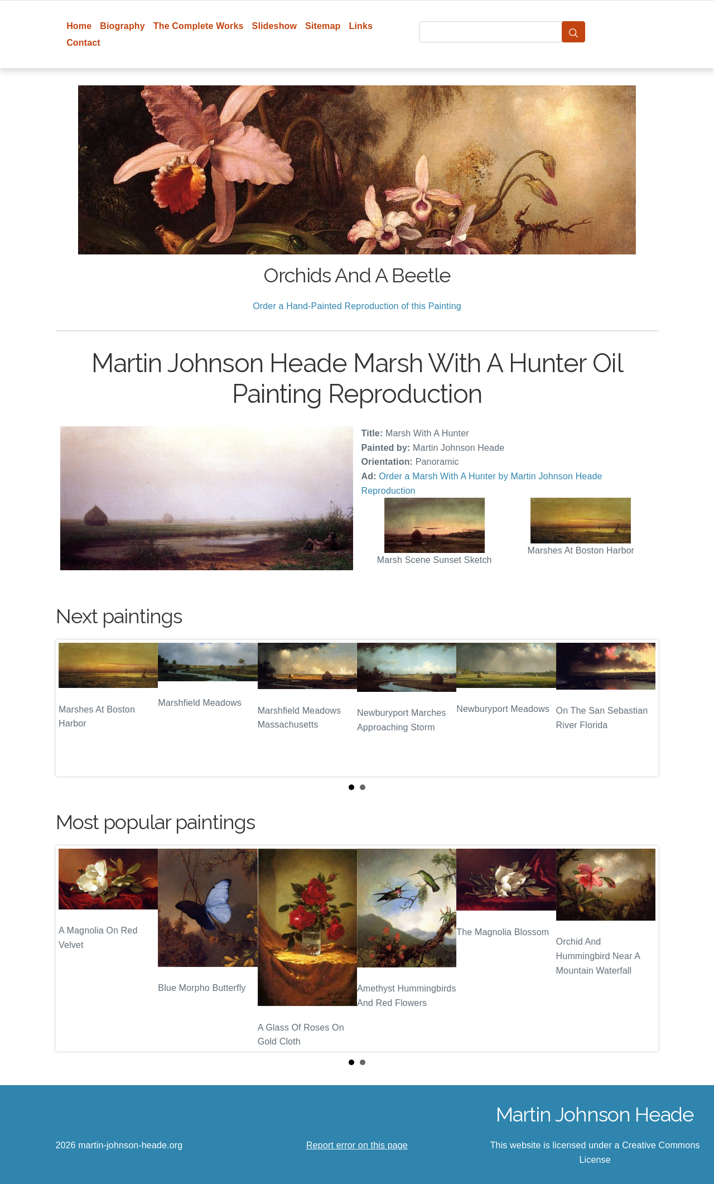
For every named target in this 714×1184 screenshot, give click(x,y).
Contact (83, 42)
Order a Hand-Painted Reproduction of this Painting (357, 306)
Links (361, 26)
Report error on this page (357, 1145)
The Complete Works (198, 26)
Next (641, 708)
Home (78, 26)
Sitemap (322, 26)
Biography (122, 26)
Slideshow (274, 26)
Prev (73, 708)
